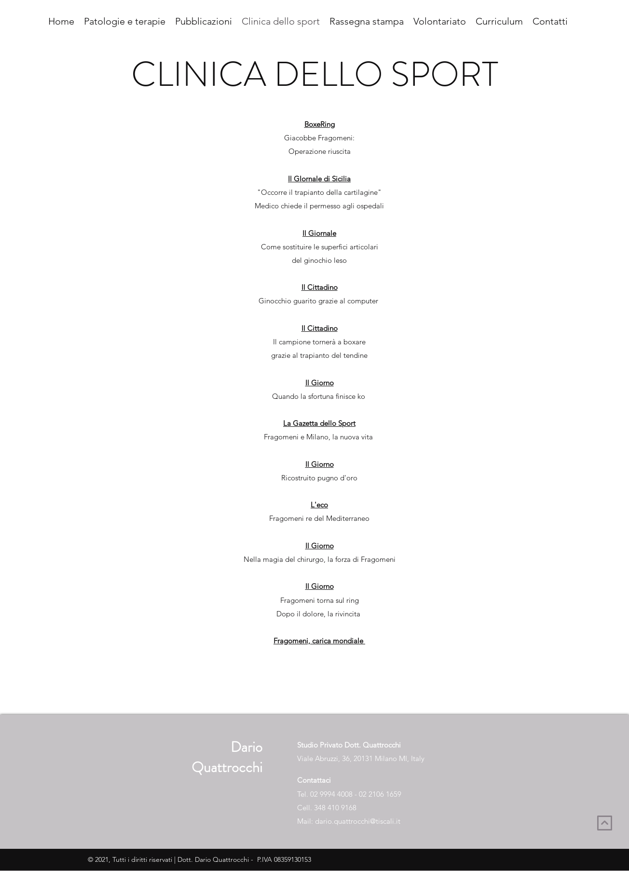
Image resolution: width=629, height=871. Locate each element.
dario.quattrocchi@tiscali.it (357, 821)
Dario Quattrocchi (226, 757)
